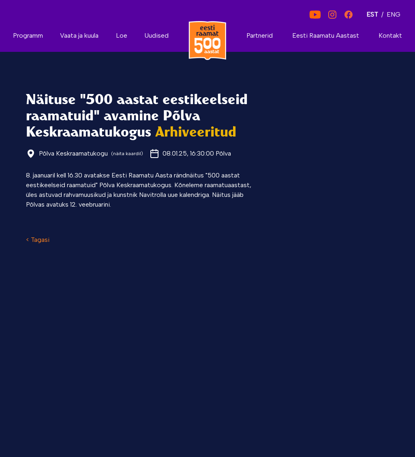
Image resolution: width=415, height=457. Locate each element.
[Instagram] (332, 14)
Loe (121, 35)
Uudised (156, 35)
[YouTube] (315, 15)
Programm (28, 35)
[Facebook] (348, 14)
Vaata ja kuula (79, 35)
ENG (393, 14)
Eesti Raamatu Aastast (325, 35)
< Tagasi (37, 239)
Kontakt (390, 35)
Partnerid (259, 35)
